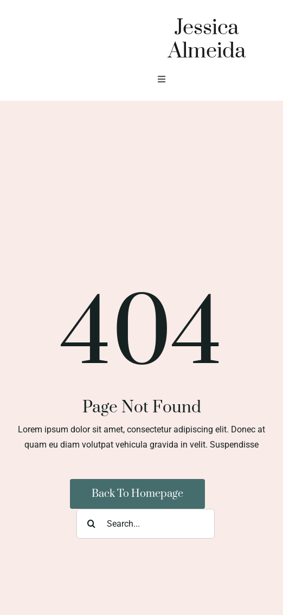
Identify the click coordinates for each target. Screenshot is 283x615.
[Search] (91, 524)
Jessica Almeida (207, 39)
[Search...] (145, 524)
